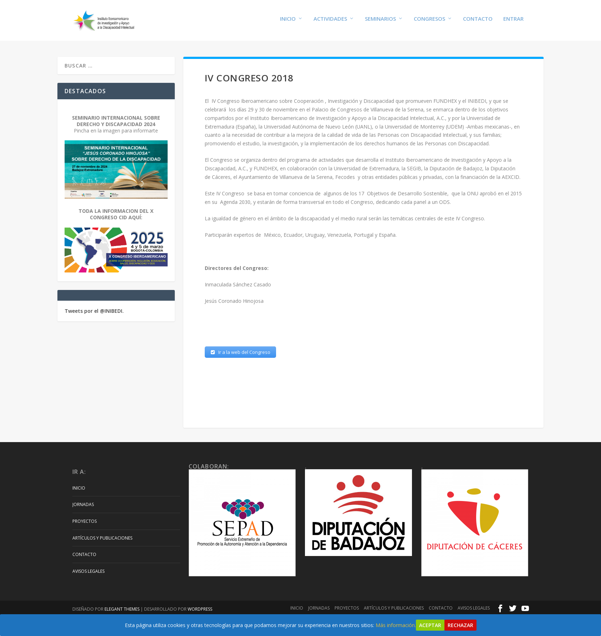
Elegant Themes (122, 610)
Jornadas (83, 506)
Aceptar (430, 625)
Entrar (513, 22)
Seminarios (380, 22)
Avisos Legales (88, 573)
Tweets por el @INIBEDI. (94, 312)
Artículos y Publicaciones (102, 539)
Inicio (288, 22)
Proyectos (84, 523)
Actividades (330, 22)
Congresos (429, 22)
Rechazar (460, 625)
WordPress (200, 610)
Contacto (478, 22)
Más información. (396, 625)
